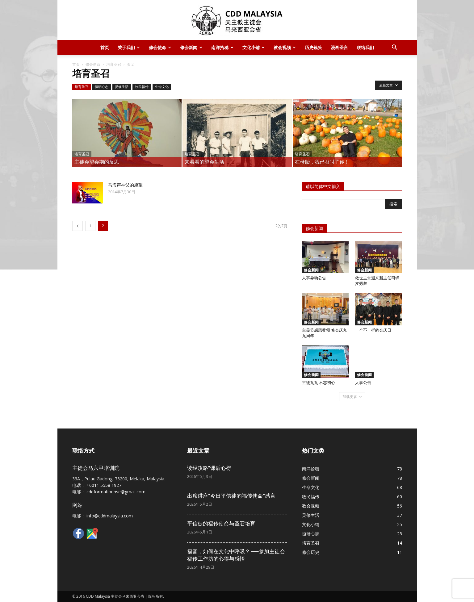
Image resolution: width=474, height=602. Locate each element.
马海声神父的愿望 (125, 184)
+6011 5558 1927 (103, 485)
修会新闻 (191, 47)
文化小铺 (253, 47)
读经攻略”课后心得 (209, 468)
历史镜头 (313, 47)
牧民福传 (142, 86)
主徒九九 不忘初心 (318, 382)
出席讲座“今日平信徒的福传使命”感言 (231, 496)
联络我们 (365, 47)
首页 (104, 47)
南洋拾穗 (222, 47)
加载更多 (352, 396)
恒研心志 (101, 86)
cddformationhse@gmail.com (115, 492)
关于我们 (129, 47)
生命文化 (162, 86)
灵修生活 (121, 86)
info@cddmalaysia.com (109, 516)
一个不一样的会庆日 (373, 330)
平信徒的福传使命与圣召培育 (221, 523)
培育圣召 (113, 64)
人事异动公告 (314, 278)
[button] (394, 48)
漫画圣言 (339, 47)
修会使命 (160, 47)
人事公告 (363, 382)
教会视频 (285, 47)
